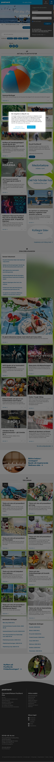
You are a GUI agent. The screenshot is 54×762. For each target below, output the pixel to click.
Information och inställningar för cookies (19, 127)
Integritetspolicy (20, 122)
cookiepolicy (27, 122)
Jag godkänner (31, 126)
